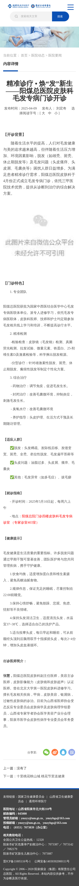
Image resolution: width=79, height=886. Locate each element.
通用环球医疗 (38, 801)
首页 (24, 55)
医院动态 (38, 55)
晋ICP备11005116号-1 (18, 861)
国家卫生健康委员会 (31, 796)
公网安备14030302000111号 (52, 861)
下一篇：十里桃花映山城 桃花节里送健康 (34, 776)
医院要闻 (55, 55)
